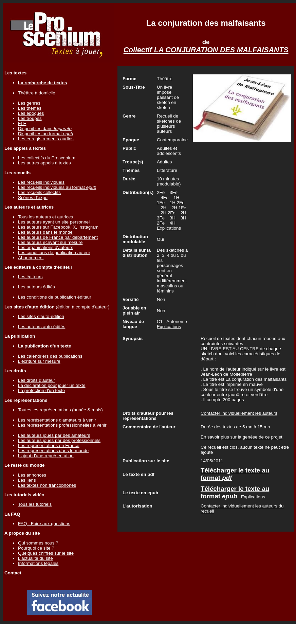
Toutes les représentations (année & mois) (60, 409)
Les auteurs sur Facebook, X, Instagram (58, 227)
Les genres (29, 103)
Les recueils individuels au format (57, 187)
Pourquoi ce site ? (36, 548)
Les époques (31, 113)
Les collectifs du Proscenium (46, 157)
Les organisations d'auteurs (45, 247)
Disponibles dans (45, 128)
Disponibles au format (45, 133)
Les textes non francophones (47, 485)
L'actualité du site (35, 558)
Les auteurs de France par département (58, 237)
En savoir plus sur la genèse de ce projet (241, 437)
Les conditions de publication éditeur (54, 297)
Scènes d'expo (33, 197)
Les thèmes (29, 108)
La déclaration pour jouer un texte (52, 385)
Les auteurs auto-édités (41, 326)
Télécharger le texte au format (235, 492)
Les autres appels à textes (44, 162)
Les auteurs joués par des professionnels (59, 440)
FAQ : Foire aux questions (44, 523)
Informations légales (38, 563)
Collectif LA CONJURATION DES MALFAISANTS (206, 50)
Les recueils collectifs (39, 192)
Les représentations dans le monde (53, 450)
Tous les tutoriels (35, 504)
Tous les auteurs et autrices (45, 216)
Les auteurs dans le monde (45, 232)
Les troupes (30, 118)
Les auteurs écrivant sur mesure (50, 242)
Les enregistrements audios (46, 138)
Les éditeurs (30, 276)
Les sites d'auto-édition (41, 316)
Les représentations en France (48, 445)
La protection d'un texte (41, 390)
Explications (169, 228)
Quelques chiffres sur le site (46, 553)
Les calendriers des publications (50, 356)
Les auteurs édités (36, 286)
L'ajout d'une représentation (46, 455)
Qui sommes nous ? (38, 543)
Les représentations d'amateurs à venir (57, 420)
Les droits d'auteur (36, 380)
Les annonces (32, 475)
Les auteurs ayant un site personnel (54, 222)
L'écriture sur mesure (39, 361)
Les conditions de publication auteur (54, 252)
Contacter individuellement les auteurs (239, 413)
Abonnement (31, 257)
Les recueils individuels (41, 182)
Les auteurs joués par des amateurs (54, 435)
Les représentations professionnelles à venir (62, 425)
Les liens (27, 480)
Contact (12, 572)
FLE (22, 123)
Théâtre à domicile (36, 92)
